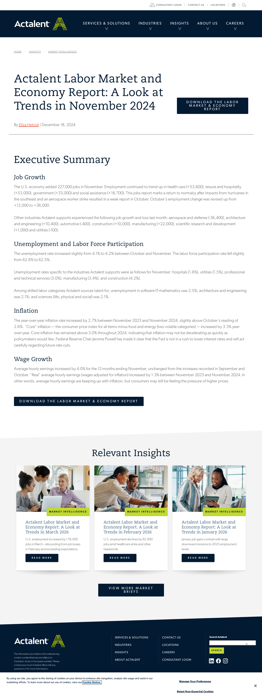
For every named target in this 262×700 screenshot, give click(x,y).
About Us (207, 24)
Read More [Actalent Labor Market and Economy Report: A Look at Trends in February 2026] (120, 558)
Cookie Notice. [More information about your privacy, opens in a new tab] (92, 682)
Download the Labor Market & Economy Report (212, 106)
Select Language (234, 5)
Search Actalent (243, 4)
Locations (218, 5)
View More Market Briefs (131, 589)
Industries (150, 24)
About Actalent (127, 659)
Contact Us (171, 637)
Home (40, 23)
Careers (235, 24)
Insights (179, 24)
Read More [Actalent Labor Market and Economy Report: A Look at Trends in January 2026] (198, 558)
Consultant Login (169, 5)
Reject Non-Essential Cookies (195, 691)
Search (216, 650)
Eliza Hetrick (29, 125)
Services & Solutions (106, 24)
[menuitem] (106, 23)
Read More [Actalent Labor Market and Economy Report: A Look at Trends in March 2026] (41, 558)
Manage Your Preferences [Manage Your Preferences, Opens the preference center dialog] (195, 681)
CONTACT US (196, 5)
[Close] (255, 685)
